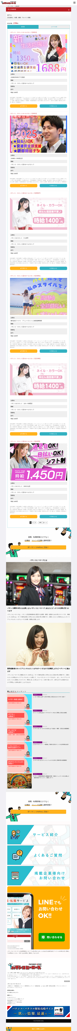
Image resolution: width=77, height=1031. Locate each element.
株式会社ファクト (11, 1003)
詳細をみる (53, 106)
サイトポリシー (11, 987)
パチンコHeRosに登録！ (38, 547)
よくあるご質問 (44, 986)
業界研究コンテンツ (29, 986)
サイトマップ (18, 987)
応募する (23, 106)
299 (40, 522)
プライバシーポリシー (61, 986)
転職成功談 (37, 986)
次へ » (45, 522)
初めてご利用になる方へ (38, 1029)
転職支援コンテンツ (19, 986)
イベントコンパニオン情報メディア (15, 999)
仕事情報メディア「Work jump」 (15, 1002)
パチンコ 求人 (10, 6)
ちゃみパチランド (11, 997)
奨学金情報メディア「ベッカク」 (15, 1000)
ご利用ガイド (10, 986)
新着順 (23, 26)
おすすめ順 (54, 26)
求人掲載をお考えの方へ (13, 992)
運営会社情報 (52, 986)
